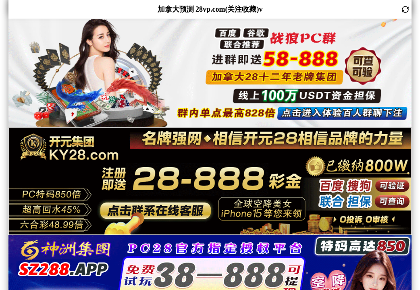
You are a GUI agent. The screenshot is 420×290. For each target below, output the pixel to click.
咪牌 (74, 58)
